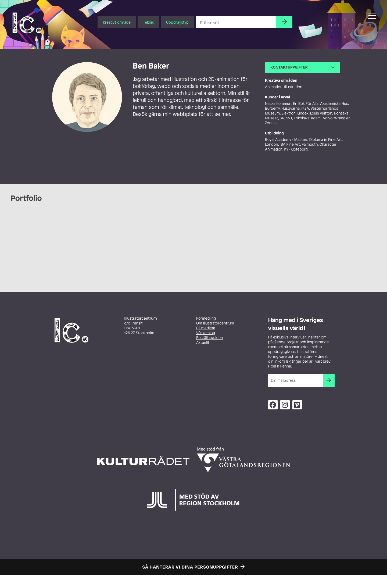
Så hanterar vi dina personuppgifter (190, 567)
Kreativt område (117, 22)
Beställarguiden (209, 337)
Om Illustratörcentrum (215, 323)
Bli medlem (205, 328)
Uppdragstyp (177, 22)
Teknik (148, 22)
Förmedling (206, 318)
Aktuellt (202, 342)
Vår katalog (205, 332)
